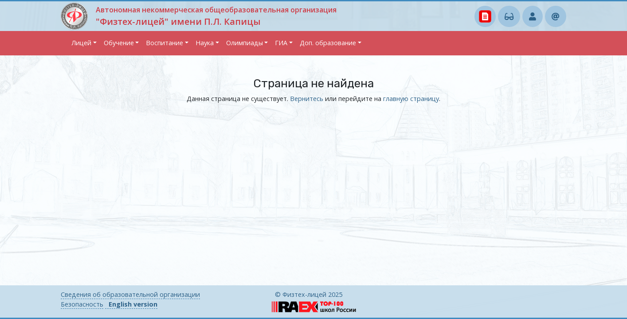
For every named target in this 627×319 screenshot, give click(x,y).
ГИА (281, 43)
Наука (205, 43)
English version (133, 304)
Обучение (119, 43)
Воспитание (164, 43)
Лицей (81, 43)
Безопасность (82, 304)
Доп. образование (328, 43)
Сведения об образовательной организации (130, 294)
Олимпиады (244, 43)
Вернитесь (306, 98)
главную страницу (411, 98)
